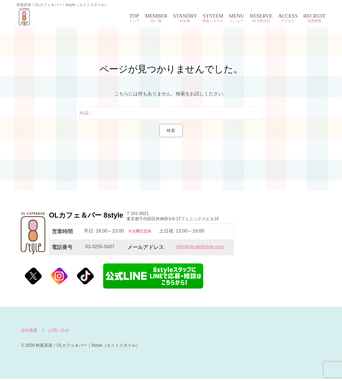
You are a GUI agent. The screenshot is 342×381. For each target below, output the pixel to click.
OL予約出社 (261, 21)
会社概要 (29, 332)
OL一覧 (156, 21)
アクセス (288, 21)
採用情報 (314, 21)
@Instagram (59, 278)
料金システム (213, 21)
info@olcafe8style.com (200, 248)
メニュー (236, 21)
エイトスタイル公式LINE (153, 278)
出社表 (185, 21)
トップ (134, 21)
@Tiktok (85, 278)
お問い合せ (58, 332)
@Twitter (33, 278)
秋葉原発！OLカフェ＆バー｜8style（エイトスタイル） (51, 17)
